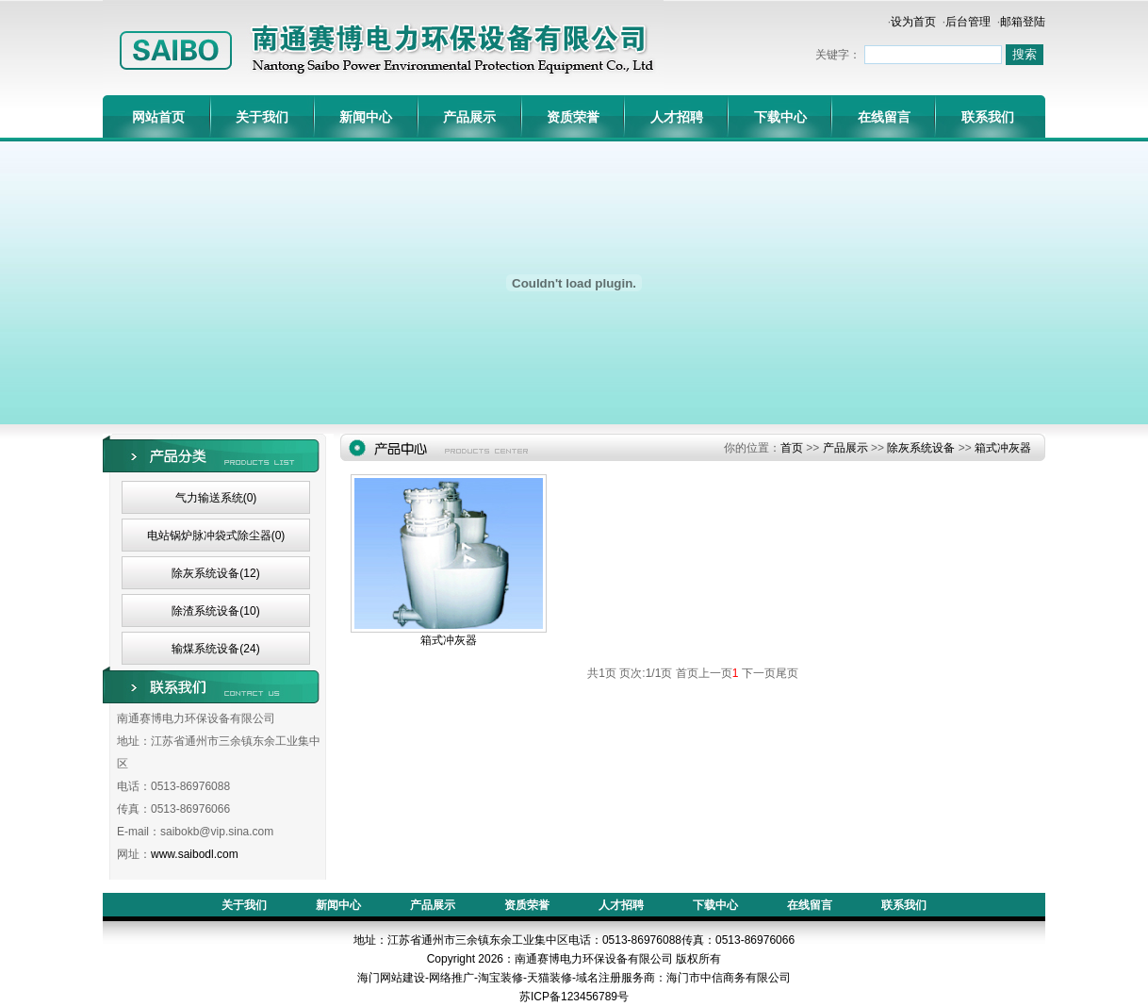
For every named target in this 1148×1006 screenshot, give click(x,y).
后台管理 (968, 21)
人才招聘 (676, 116)
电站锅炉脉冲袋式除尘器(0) (216, 535)
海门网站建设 (391, 977)
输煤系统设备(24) (215, 648)
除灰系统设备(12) (215, 573)
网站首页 (158, 116)
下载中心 (780, 116)
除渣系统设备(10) (215, 611)
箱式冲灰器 (1003, 447)
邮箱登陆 (1022, 21)
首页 (791, 447)
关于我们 (262, 116)
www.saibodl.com (194, 854)
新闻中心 (365, 116)
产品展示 (469, 116)
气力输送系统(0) (216, 497)
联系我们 (987, 116)
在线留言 (884, 116)
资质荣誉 (573, 116)
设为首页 (913, 21)
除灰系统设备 (921, 447)
